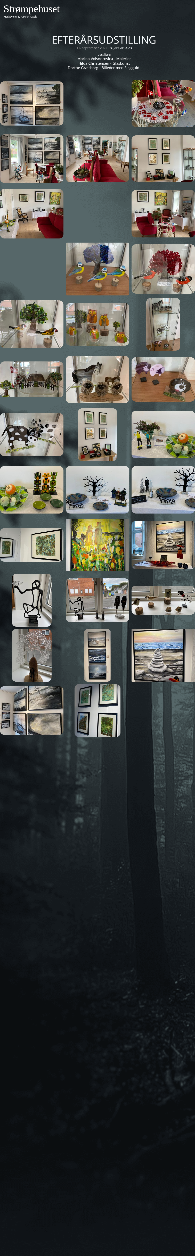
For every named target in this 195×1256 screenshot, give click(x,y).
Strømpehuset (32, 8)
